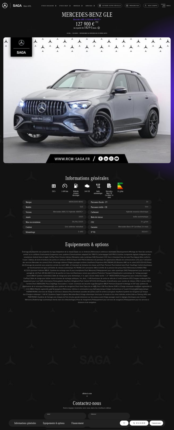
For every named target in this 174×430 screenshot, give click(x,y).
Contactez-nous (156, 423)
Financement (77, 423)
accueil (69, 33)
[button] (49, 6)
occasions (75, 33)
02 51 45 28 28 (139, 423)
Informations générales (25, 423)
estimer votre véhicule (110, 5)
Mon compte (150, 5)
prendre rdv (132, 5)
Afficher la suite (87, 394)
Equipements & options (54, 423)
